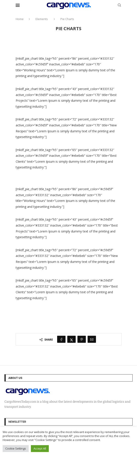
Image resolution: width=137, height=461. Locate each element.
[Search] (119, 6)
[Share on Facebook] (61, 339)
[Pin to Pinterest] (81, 339)
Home (20, 19)
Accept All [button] (40, 448)
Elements (42, 19)
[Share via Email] (92, 339)
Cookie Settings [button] (15, 448)
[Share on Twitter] (71, 339)
